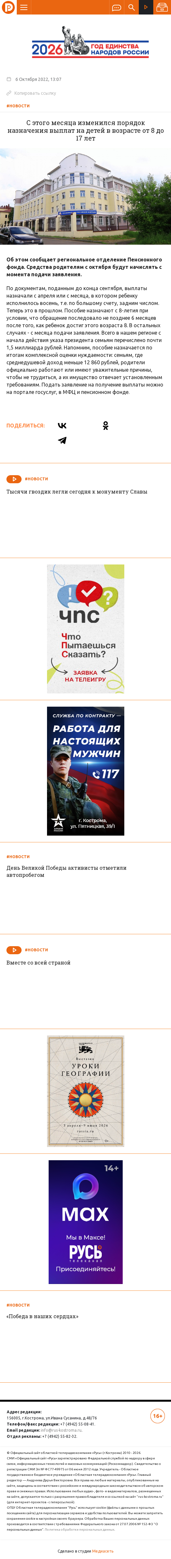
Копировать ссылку (31, 93)
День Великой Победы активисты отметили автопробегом (66, 871)
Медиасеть (102, 1551)
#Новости (18, 106)
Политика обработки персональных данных (79, 1529)
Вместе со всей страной (38, 962)
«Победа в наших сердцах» (42, 1316)
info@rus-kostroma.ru (61, 1430)
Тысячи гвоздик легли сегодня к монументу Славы (76, 491)
